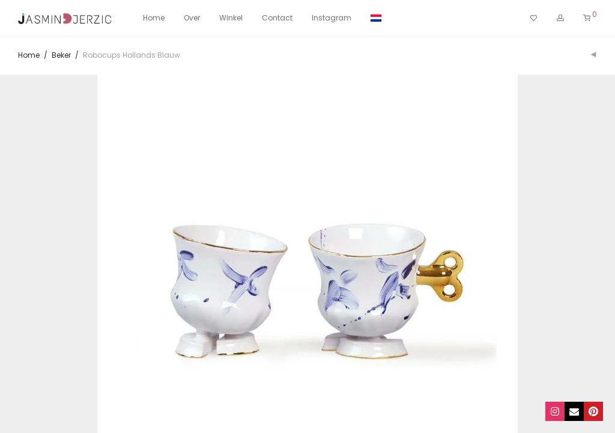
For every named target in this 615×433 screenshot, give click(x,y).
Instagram (331, 18)
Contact (277, 18)
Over (192, 18)
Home (154, 18)
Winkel (231, 18)
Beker (61, 55)
